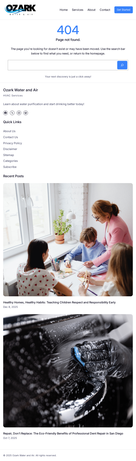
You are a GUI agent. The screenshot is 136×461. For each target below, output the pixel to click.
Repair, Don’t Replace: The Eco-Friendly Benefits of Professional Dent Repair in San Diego (63, 433)
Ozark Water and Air (20, 90)
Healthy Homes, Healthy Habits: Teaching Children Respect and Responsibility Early (59, 302)
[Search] (122, 65)
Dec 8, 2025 (10, 306)
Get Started (123, 9)
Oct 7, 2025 (10, 437)
